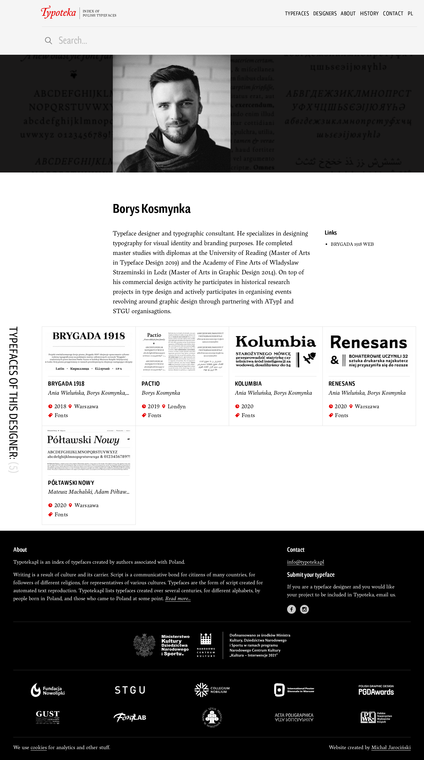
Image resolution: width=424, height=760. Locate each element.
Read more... (178, 598)
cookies (39, 747)
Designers (325, 13)
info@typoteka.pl (305, 562)
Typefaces (297, 13)
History (369, 13)
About (348, 13)
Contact (393, 13)
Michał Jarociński (391, 747)
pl (410, 13)
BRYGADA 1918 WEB (352, 244)
